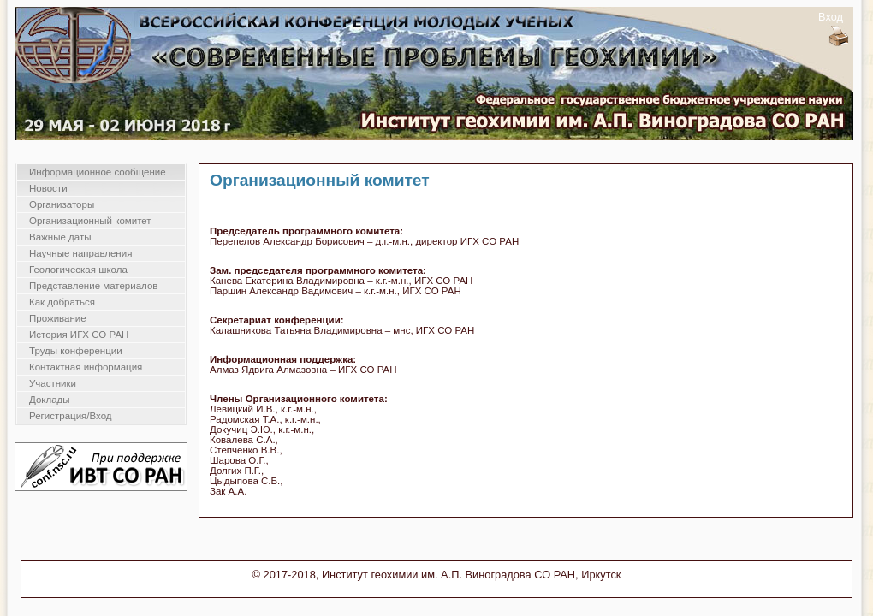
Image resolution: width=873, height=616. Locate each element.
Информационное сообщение (97, 172)
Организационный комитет (90, 221)
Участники (52, 383)
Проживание (57, 318)
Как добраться (62, 302)
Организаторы (61, 204)
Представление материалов (93, 286)
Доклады (49, 399)
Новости (48, 188)
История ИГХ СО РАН (78, 334)
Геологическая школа (78, 269)
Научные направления (80, 253)
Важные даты (60, 237)
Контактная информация (85, 367)
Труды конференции (75, 351)
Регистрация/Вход (70, 416)
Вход (830, 16)
